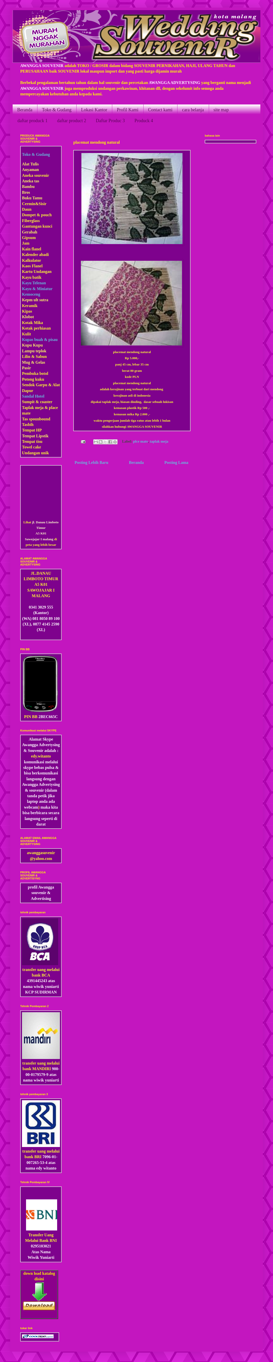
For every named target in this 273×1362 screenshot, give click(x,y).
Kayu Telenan (34, 283)
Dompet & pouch (37, 215)
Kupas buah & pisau (40, 339)
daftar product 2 (71, 120)
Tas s (26, 419)
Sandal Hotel (33, 396)
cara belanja (193, 109)
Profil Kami (128, 109)
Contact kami (160, 109)
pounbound (40, 419)
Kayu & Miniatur (37, 289)
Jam (25, 243)
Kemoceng (31, 294)
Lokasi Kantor (94, 109)
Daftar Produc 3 (110, 120)
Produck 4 (143, 120)
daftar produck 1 (32, 120)
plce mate (140, 441)
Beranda (24, 109)
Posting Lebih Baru (91, 462)
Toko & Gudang (57, 109)
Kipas (27, 311)
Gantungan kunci (37, 226)
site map (221, 109)
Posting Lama (176, 462)
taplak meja (159, 441)
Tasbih (28, 424)
